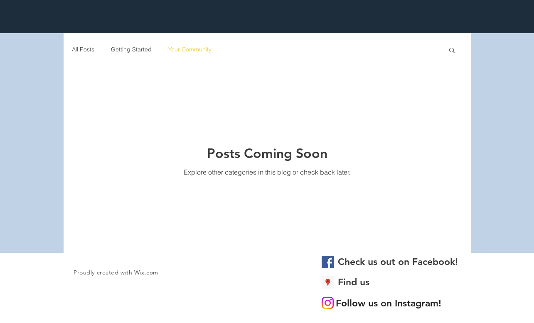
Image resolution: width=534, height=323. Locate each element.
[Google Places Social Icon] (328, 282)
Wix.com (146, 272)
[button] (452, 50)
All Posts (83, 49)
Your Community (190, 49)
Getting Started (131, 49)
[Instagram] (328, 303)
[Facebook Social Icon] (328, 262)
